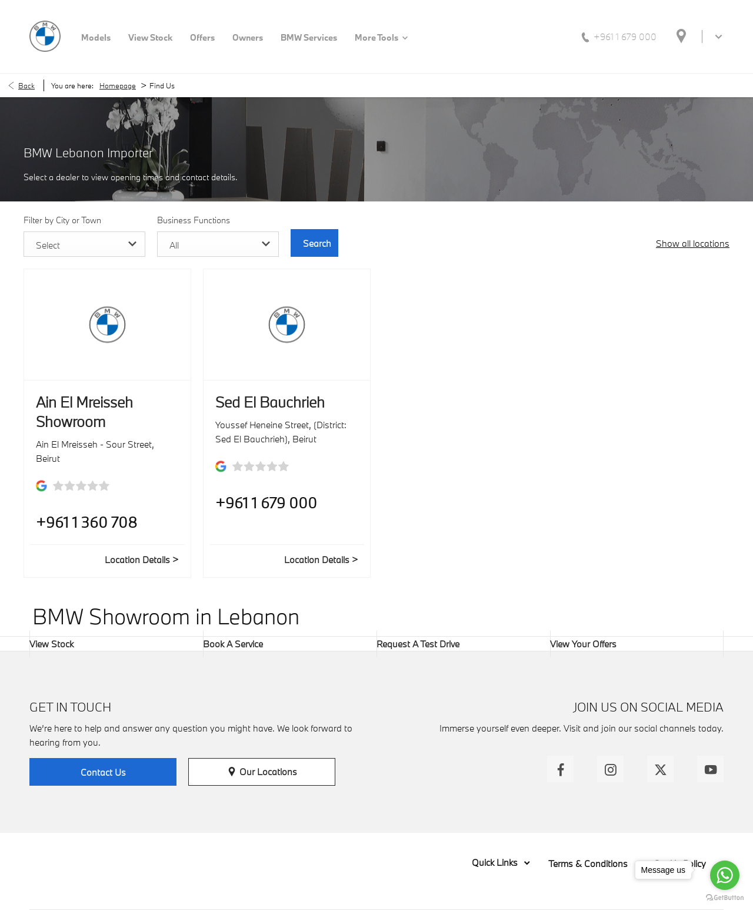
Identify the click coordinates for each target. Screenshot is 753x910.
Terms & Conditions (588, 863)
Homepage (117, 85)
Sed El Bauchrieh (270, 402)
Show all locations (692, 243)
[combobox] (83, 244)
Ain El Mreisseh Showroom (84, 411)
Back (26, 85)
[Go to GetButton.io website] (725, 898)
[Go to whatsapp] (724, 875)
